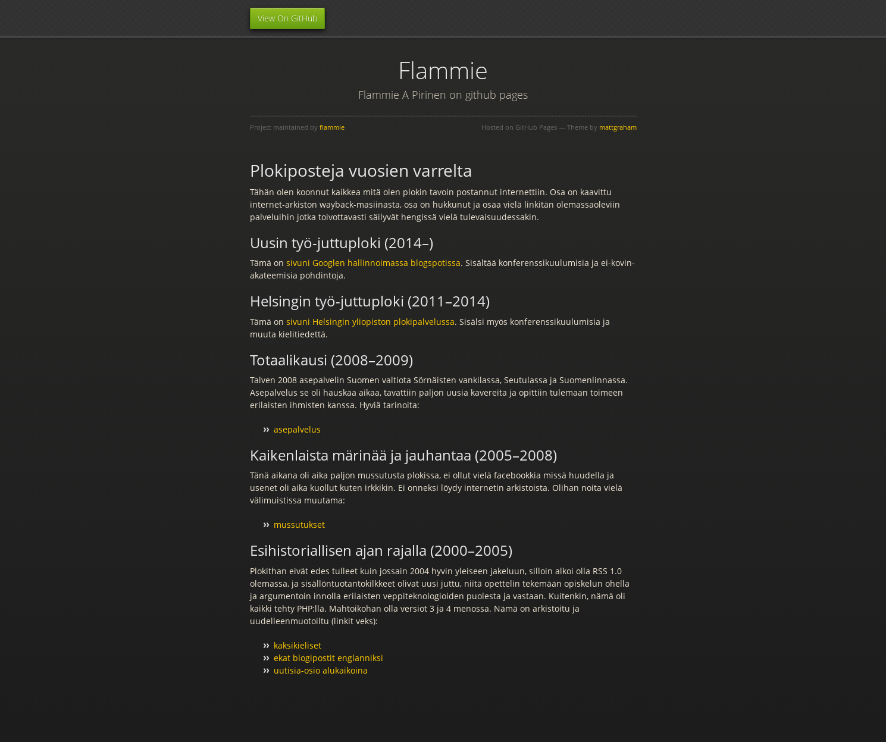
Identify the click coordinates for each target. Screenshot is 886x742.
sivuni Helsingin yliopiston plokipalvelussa (370, 321)
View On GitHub (287, 18)
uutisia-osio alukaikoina (321, 670)
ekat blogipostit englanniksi (328, 657)
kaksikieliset (297, 645)
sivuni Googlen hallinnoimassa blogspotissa (373, 262)
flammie (332, 127)
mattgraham (618, 127)
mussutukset (299, 524)
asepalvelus (297, 429)
